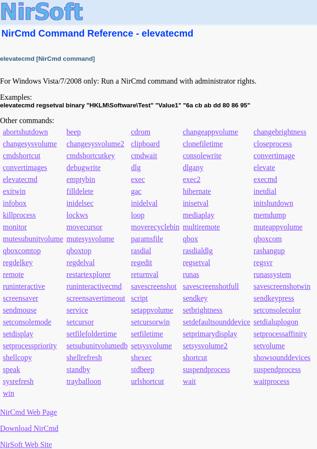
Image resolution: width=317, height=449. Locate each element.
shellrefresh (84, 357)
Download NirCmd (29, 428)
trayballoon (83, 381)
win (8, 393)
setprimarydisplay (210, 334)
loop (137, 215)
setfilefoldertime (91, 334)
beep (73, 132)
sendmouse (20, 310)
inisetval (195, 203)
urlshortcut (147, 381)
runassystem (272, 274)
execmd (265, 179)
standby (78, 369)
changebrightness (279, 132)
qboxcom (267, 239)
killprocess (19, 215)
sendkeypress (273, 298)
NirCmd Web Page (28, 412)
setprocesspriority (30, 346)
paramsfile (147, 239)
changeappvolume (210, 132)
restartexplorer (88, 274)
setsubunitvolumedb (97, 346)
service (77, 310)
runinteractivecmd (93, 286)
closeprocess (272, 144)
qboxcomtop (22, 251)
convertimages (25, 167)
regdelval (80, 262)
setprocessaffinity (280, 334)
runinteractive (24, 286)
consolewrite (202, 156)
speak (11, 369)
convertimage (274, 156)
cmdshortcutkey (90, 156)
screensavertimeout (95, 298)
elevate (264, 167)
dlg (135, 167)
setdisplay (18, 334)
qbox (190, 239)
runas (191, 274)
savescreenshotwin (281, 286)
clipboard (145, 144)
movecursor (84, 227)
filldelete (79, 191)
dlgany (193, 167)
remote (13, 274)
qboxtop (78, 251)
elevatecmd (20, 179)
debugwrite (83, 167)
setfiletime (147, 334)
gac (136, 191)
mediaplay (198, 215)
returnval (144, 274)
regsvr (262, 262)
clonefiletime (203, 144)
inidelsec (79, 203)
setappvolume (152, 310)
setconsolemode (27, 322)
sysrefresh (18, 381)
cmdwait (144, 156)
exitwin (14, 191)
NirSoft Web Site (26, 444)
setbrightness (203, 310)
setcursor (80, 322)
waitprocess (271, 381)
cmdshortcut (21, 156)
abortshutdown (25, 132)
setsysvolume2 (205, 346)
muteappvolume (277, 227)
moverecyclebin (155, 227)
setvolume (269, 346)
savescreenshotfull (211, 286)
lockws (77, 215)
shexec (141, 357)
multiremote (201, 227)
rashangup (269, 251)
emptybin (80, 179)
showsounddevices (281, 357)
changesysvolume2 (95, 144)
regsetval (196, 262)
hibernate (197, 191)
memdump (269, 215)
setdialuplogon (275, 322)
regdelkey (18, 262)
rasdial (141, 251)
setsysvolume (151, 346)
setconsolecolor (277, 310)
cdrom (140, 132)
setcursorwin (150, 322)
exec (138, 179)
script (139, 298)
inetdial (264, 191)
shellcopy (17, 357)
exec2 (191, 179)
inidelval (144, 203)
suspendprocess (206, 369)
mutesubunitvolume (33, 239)
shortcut (195, 357)
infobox (15, 203)
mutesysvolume (90, 239)
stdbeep (142, 369)
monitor (15, 227)
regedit (141, 262)
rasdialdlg (198, 251)
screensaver (20, 298)
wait (189, 381)
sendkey (195, 298)
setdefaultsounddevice (216, 322)
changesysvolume (30, 144)
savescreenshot (154, 286)
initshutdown (273, 203)
